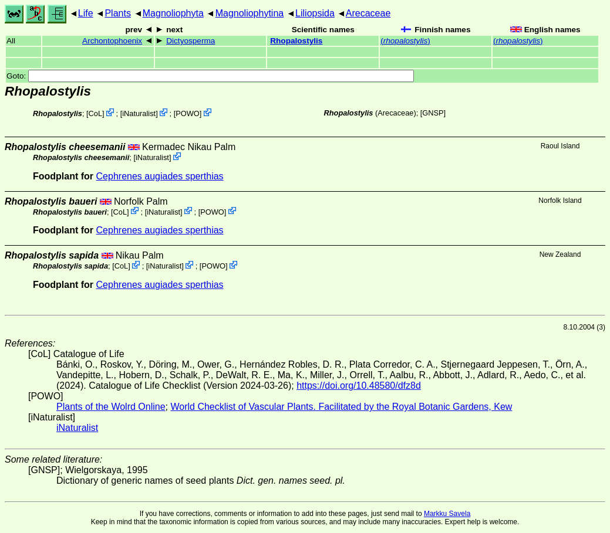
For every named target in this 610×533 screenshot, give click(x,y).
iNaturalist (139, 113)
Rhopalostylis (296, 40)
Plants (117, 13)
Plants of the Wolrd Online (111, 407)
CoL (95, 113)
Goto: (210, 76)
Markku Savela (447, 514)
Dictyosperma (190, 40)
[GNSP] (433, 112)
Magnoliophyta (173, 13)
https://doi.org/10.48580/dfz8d (358, 386)
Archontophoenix (112, 40)
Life (85, 13)
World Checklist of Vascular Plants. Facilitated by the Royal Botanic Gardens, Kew (341, 407)
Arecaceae (368, 13)
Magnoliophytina (249, 13)
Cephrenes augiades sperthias (160, 176)
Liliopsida (315, 13)
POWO (188, 113)
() (405, 40)
